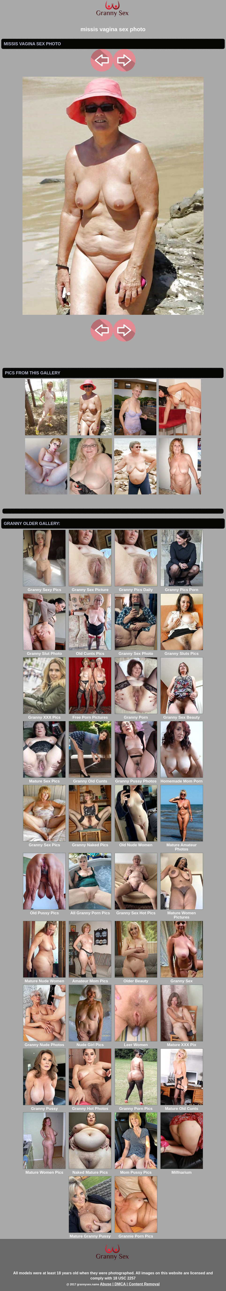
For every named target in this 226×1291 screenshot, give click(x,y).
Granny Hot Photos (90, 1106)
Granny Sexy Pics (44, 587)
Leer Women (136, 1042)
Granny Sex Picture (90, 587)
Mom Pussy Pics (136, 1170)
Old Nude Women (136, 843)
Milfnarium (181, 1170)
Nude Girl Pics (90, 1042)
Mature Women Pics (44, 1170)
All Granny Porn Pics (90, 911)
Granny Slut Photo (44, 651)
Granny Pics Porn (181, 587)
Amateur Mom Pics (90, 979)
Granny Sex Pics (44, 843)
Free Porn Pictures (90, 715)
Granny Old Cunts (90, 779)
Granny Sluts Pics (181, 651)
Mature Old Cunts (181, 1106)
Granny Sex (181, 979)
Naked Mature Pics (90, 1170)
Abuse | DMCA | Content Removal (130, 1284)
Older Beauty (136, 979)
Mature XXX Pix (181, 1042)
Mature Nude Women (44, 979)
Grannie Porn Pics (136, 1234)
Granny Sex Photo (136, 651)
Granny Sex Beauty (181, 715)
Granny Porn (136, 715)
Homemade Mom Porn (181, 779)
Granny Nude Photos (44, 1042)
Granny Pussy (44, 1106)
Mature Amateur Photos (181, 845)
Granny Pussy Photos (136, 779)
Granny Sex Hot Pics (136, 911)
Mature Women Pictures (181, 913)
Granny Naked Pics (90, 843)
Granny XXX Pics (44, 715)
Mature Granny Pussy (90, 1234)
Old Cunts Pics (90, 651)
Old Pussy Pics (44, 911)
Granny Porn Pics (136, 1106)
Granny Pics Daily (136, 587)
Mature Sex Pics (44, 779)
